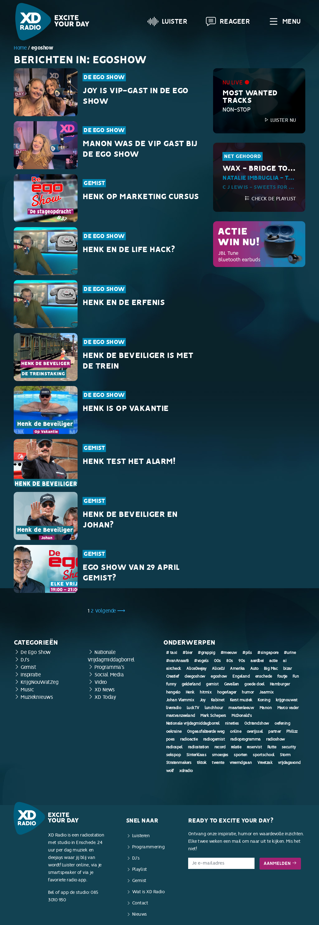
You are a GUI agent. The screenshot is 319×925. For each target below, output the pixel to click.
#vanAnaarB (177, 660)
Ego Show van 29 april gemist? (131, 572)
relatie (236, 747)
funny (171, 684)
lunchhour (214, 707)
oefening (282, 723)
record (219, 747)
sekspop (173, 754)
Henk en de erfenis (124, 302)
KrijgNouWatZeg (39, 682)
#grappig (206, 652)
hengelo (173, 692)
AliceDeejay (196, 668)
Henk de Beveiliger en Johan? (130, 519)
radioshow (275, 739)
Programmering (148, 847)
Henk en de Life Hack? (129, 249)
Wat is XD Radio (148, 892)
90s (241, 660)
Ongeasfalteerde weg (206, 731)
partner (274, 731)
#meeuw (229, 652)
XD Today (105, 697)
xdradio (186, 770)
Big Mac (271, 668)
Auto (254, 668)
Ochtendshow (256, 723)
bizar (287, 668)
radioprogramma (245, 739)
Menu (284, 21)
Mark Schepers (213, 715)
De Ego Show (104, 77)
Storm (285, 754)
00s (217, 660)
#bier (188, 652)
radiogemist (214, 739)
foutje (282, 676)
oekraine (174, 731)
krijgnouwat (287, 700)
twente (218, 762)
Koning (264, 700)
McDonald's (241, 715)
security (289, 747)
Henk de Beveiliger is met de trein (138, 360)
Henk (190, 692)
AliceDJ (218, 668)
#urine (290, 652)
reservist (254, 747)
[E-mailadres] (221, 863)
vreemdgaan (241, 762)
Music (27, 689)
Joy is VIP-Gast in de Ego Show (135, 96)
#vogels (201, 660)
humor (248, 692)
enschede (263, 676)
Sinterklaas (196, 754)
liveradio (173, 707)
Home (20, 48)
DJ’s (136, 858)
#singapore (267, 652)
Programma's (109, 667)
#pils (247, 652)
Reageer (227, 21)
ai (284, 660)
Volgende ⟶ (110, 611)
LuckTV (193, 707)
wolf (170, 770)
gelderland (191, 684)
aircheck (173, 668)
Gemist (94, 183)
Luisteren (141, 836)
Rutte (271, 747)
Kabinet (218, 700)
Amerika (237, 668)
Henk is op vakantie (126, 408)
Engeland (241, 676)
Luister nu (280, 120)
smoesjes (220, 754)
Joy (203, 700)
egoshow (219, 676)
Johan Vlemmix (180, 700)
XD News (104, 689)
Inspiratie (30, 674)
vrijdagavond (289, 762)
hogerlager (226, 692)
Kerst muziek (241, 700)
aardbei (257, 660)
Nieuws (139, 914)
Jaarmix (266, 692)
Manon (265, 707)
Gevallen (231, 684)
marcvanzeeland (180, 715)
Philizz (292, 731)
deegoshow (194, 676)
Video (100, 682)
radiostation (198, 747)
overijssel (255, 731)
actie (273, 660)
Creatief (172, 676)
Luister (167, 21)
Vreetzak (264, 762)
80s (229, 660)
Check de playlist (270, 198)
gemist (212, 684)
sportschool (263, 754)
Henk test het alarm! (129, 461)
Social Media (109, 674)
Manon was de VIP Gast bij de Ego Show (140, 149)
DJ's (25, 659)
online (235, 731)
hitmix (206, 692)
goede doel (254, 684)
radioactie (189, 739)
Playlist (139, 869)
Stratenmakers (179, 762)
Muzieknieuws (37, 697)
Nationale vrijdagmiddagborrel (193, 723)
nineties (232, 723)
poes (170, 739)
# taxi (171, 652)
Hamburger (280, 684)
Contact (140, 903)
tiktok (202, 762)
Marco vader (288, 707)
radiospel (174, 747)
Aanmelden (280, 863)
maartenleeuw (241, 707)
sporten (240, 754)
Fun (296, 676)
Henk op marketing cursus (141, 196)
